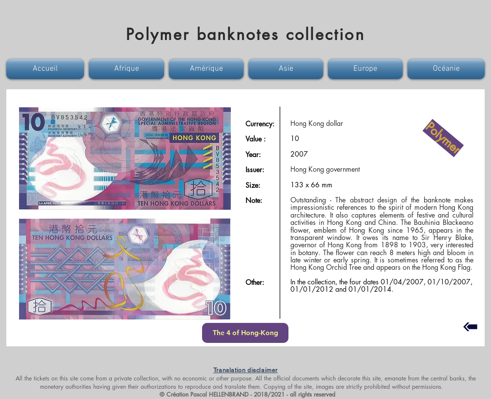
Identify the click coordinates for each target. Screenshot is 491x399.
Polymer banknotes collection (245, 34)
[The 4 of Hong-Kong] (245, 333)
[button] (46, 69)
